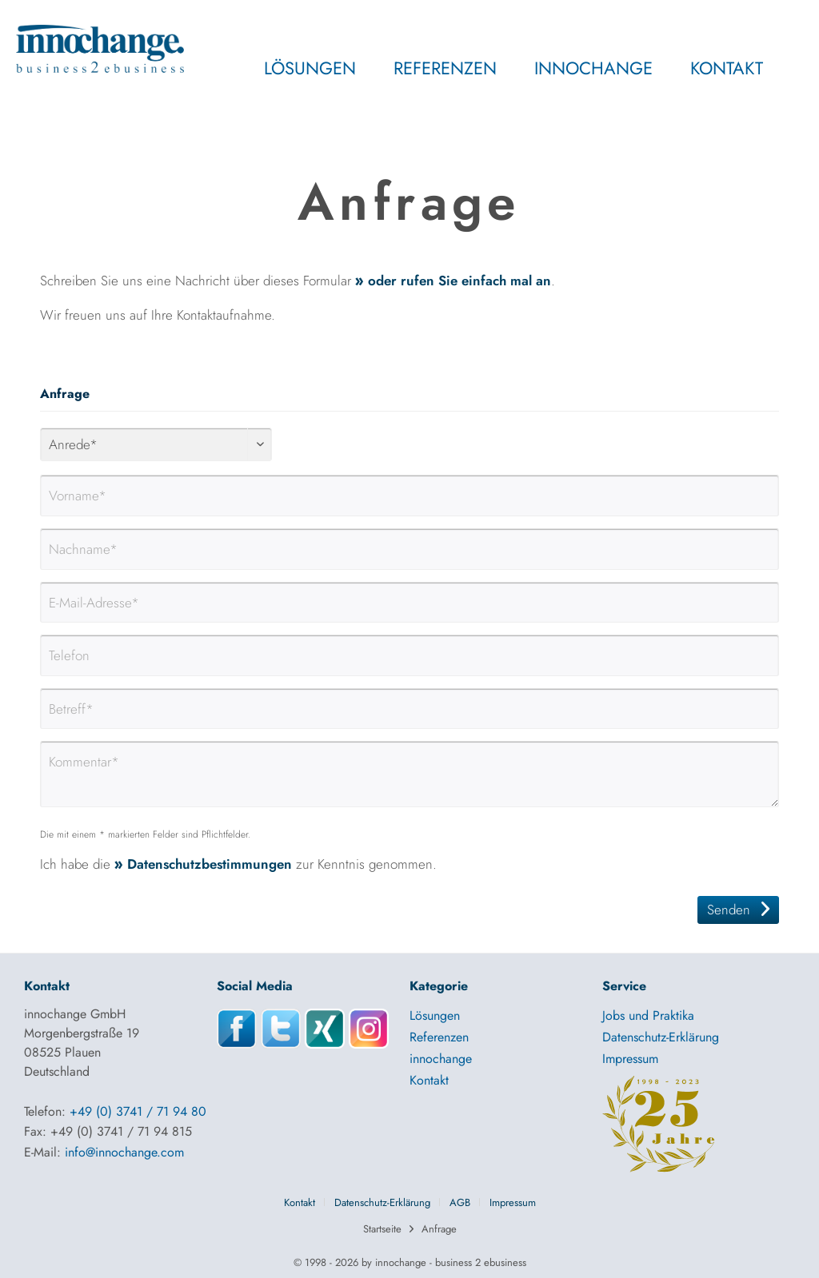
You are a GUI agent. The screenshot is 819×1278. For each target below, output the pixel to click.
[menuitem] (275, 76)
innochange (441, 1058)
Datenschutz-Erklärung (660, 1037)
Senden (738, 908)
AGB (459, 1202)
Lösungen (435, 1015)
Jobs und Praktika (648, 1015)
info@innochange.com (124, 1152)
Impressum (630, 1058)
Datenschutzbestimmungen (209, 864)
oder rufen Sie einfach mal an (459, 280)
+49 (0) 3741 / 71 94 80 (138, 1111)
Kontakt (429, 1080)
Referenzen (439, 1037)
